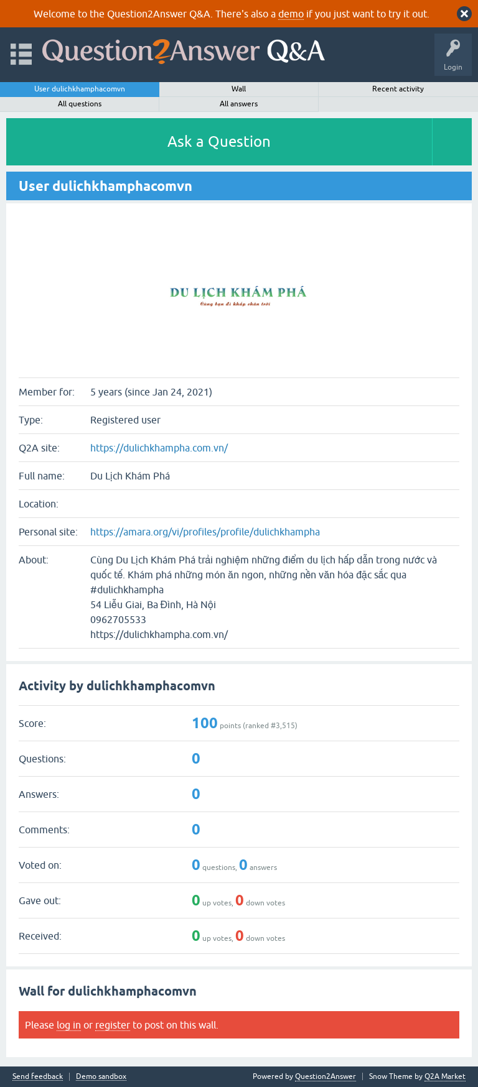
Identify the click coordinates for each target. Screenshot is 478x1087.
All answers (239, 103)
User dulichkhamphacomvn (79, 89)
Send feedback (37, 1077)
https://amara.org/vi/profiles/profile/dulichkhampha (205, 531)
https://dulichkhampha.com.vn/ (159, 447)
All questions (79, 103)
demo (291, 13)
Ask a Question (219, 141)
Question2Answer (325, 1076)
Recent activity (398, 89)
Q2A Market (445, 1076)
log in (69, 1024)
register (112, 1024)
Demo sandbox (101, 1077)
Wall (239, 89)
